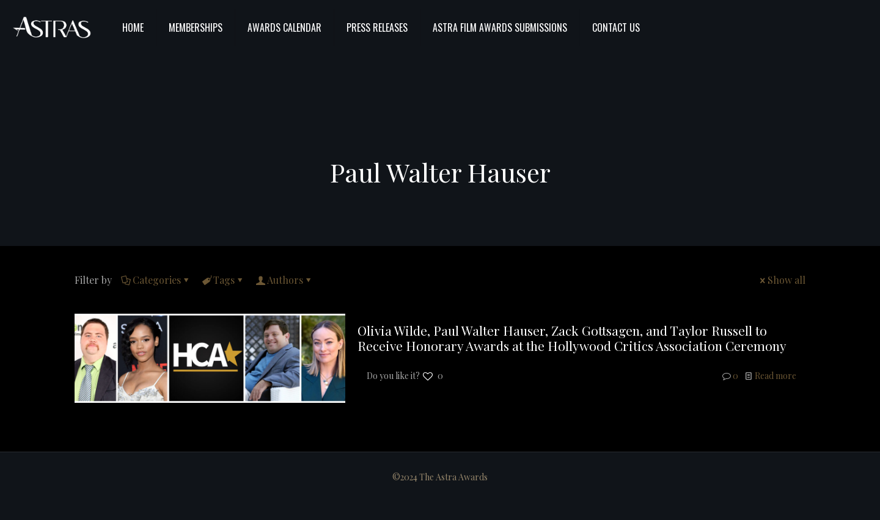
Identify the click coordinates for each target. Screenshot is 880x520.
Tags (223, 279)
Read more (775, 375)
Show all (781, 279)
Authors (284, 279)
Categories (156, 279)
